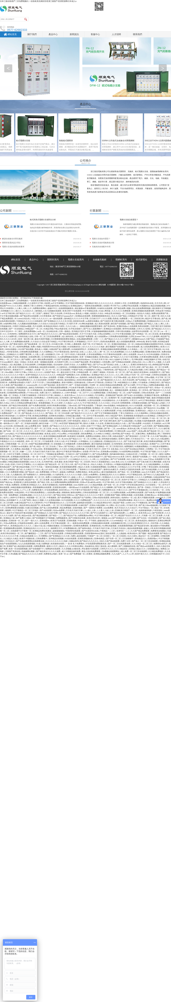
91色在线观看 (71, 538)
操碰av (65, 411)
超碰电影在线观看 (84, 503)
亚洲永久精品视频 (97, 505)
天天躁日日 (70, 454)
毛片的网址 (100, 395)
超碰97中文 (53, 308)
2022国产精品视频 (26, 349)
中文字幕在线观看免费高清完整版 (29, 434)
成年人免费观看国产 (72, 480)
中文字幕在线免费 (16, 480)
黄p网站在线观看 (153, 500)
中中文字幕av (142, 385)
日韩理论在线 (53, 398)
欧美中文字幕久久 (130, 480)
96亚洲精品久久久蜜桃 (127, 382)
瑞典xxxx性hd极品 (135, 408)
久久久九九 (29, 431)
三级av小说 (37, 526)
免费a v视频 (36, 347)
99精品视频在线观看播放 (21, 487)
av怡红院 (116, 367)
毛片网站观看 (137, 359)
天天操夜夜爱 (48, 441)
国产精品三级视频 (26, 411)
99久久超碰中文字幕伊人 (120, 359)
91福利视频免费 (149, 421)
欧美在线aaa (84, 359)
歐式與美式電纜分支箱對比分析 (43, 220)
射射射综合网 (79, 321)
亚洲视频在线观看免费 (20, 457)
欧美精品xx (65, 306)
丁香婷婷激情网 (30, 418)
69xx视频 (9, 372)
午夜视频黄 (52, 498)
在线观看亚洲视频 (45, 418)
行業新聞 (95, 210)
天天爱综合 (108, 464)
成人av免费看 (30, 426)
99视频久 (30, 370)
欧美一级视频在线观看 (44, 362)
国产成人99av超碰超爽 (148, 505)
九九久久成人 (71, 326)
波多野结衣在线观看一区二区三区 (146, 331)
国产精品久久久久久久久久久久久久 (65, 426)
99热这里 (108, 313)
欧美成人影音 (50, 434)
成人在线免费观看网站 (150, 347)
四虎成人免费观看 (120, 318)
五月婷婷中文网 (61, 362)
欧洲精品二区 (98, 408)
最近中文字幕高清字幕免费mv (69, 451)
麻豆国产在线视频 (118, 324)
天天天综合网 (62, 400)
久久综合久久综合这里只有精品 (52, 324)
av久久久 (78, 403)
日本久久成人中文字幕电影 (66, 441)
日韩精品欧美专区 (93, 477)
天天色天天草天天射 (99, 359)
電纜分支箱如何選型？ (101, 239)
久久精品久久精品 (11, 538)
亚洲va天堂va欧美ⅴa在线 (90, 482)
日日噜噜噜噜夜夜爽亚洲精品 (63, 339)
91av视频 (160, 408)
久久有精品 (133, 349)
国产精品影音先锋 (141, 526)
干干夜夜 (93, 521)
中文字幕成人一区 (146, 508)
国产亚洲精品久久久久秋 (59, 536)
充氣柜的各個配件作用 (101, 247)
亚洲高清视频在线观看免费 (143, 311)
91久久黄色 (133, 536)
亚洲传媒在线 (80, 382)
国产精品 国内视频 (135, 324)
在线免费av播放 (54, 492)
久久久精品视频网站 (152, 464)
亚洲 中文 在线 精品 (110, 449)
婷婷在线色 (115, 498)
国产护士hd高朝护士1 (99, 513)
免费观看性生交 (109, 490)
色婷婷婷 (84, 377)
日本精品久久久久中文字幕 (129, 467)
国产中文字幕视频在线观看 (106, 413)
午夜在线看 (81, 354)
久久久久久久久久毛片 (42, 495)
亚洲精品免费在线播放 (42, 531)
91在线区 (147, 423)
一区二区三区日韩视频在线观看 (65, 505)
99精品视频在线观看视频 (18, 462)
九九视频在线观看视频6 (28, 324)
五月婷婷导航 (47, 462)
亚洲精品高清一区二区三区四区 (47, 411)
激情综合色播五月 (111, 469)
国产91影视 (13, 490)
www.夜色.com (117, 462)
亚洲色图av (45, 521)
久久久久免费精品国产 (83, 500)
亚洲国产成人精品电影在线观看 (20, 546)
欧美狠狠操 (164, 467)
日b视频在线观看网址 (111, 551)
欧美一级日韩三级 (26, 339)
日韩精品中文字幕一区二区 (139, 316)
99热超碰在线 (122, 405)
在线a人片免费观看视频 (136, 321)
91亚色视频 (139, 495)
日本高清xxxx (69, 313)
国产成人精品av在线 (23, 515)
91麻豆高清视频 (32, 508)
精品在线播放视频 (158, 306)
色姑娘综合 (89, 546)
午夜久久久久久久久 (40, 318)
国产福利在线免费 (117, 513)
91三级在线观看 (60, 408)
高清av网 (142, 431)
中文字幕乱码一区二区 (101, 344)
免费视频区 (129, 446)
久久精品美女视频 (135, 370)
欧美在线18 (133, 533)
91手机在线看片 (75, 329)
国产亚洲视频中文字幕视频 (43, 518)
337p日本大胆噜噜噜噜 (121, 403)
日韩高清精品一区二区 (116, 393)
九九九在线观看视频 (26, 544)
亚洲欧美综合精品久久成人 (116, 423)
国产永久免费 (130, 385)
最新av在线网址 (54, 431)
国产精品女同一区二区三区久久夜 (59, 464)
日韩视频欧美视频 (44, 365)
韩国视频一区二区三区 (36, 498)
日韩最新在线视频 (139, 403)
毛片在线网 (38, 326)
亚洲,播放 (58, 462)
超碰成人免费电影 (67, 472)
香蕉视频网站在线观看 (42, 487)
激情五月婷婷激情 (36, 388)
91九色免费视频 (117, 352)
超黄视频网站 (7, 380)
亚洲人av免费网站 (91, 475)
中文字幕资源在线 (62, 352)
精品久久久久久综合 (156, 411)
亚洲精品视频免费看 (102, 554)
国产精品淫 (30, 472)
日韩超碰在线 (6, 326)
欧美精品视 (19, 426)
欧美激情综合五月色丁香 (64, 418)
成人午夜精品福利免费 (71, 551)
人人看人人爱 (38, 354)
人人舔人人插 (90, 510)
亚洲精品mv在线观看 (112, 329)
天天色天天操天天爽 (74, 510)
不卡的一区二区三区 (158, 418)
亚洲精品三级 (9, 518)
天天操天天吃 (158, 487)
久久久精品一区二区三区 (142, 544)
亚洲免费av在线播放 (109, 451)
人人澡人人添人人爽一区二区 (97, 352)
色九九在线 (120, 505)
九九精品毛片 (64, 428)
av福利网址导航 (10, 324)
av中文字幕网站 (57, 303)
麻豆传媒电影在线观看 (101, 444)
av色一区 (41, 331)
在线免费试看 (34, 357)
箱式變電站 (141, 259)
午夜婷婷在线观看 (73, 531)
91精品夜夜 (20, 492)
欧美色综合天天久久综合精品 (136, 444)
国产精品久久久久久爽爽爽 (101, 487)
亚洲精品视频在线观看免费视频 (114, 349)
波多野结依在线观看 (84, 418)
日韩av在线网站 (104, 334)
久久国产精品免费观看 (140, 531)
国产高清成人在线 (111, 365)
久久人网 (120, 375)
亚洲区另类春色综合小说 (141, 365)
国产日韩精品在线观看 (121, 362)
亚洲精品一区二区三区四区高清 (110, 446)
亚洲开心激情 (124, 439)
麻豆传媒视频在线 (109, 472)
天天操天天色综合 (118, 528)
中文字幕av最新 (120, 377)
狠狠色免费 (5, 449)
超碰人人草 (148, 528)
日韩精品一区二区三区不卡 (33, 454)
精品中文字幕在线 (153, 318)
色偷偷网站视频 (28, 551)
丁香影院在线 (27, 398)
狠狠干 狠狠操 (99, 372)
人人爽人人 (125, 365)
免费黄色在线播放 (158, 531)
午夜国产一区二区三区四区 (98, 536)
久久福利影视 (58, 475)
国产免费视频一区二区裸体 (81, 554)
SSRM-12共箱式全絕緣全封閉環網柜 (119, 140)
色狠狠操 (24, 357)
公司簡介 (85, 160)
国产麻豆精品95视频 (21, 467)
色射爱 (47, 303)
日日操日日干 (95, 318)
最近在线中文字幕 (68, 372)
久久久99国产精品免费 (79, 362)
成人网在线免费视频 (83, 408)
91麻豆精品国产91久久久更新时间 (29, 503)
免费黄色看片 (38, 490)
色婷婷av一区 (127, 498)
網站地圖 (102, 285)
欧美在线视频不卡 (95, 457)
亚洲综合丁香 (111, 382)
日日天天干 (63, 459)
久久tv (49, 457)
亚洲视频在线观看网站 (78, 367)
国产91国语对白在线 (90, 531)
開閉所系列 (53, 259)
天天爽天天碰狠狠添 (28, 395)
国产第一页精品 (144, 487)
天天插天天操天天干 (149, 428)
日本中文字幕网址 (24, 464)
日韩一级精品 (65, 331)
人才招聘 (116, 34)
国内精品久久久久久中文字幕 (76, 318)
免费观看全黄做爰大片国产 (20, 382)
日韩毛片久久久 (107, 549)
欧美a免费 (46, 505)
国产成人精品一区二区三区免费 (155, 367)
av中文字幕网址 (80, 457)
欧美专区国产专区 (146, 388)
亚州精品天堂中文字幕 (81, 331)
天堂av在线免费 (133, 347)
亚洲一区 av (64, 554)
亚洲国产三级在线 (56, 380)
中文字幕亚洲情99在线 (75, 303)
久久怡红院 (154, 490)
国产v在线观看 (46, 510)
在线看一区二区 (41, 370)
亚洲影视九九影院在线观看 (25, 482)
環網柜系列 (121, 259)
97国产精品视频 (96, 428)
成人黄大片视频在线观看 (144, 498)
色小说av (44, 377)
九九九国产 (117, 554)
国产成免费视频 (64, 498)
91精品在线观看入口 (28, 536)
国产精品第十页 (153, 431)
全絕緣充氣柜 (99, 259)
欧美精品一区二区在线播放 (124, 313)
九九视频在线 (17, 475)
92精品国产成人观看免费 (59, 349)
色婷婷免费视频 (23, 347)
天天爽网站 (43, 536)
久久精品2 (68, 403)
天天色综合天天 (137, 439)
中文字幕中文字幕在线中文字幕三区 (86, 490)
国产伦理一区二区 (113, 538)
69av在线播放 (110, 405)
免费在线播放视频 (157, 385)
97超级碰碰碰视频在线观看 (103, 331)
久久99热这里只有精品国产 (130, 426)
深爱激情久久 (58, 393)
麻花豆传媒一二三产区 (48, 423)
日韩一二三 (99, 339)
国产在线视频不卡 (83, 454)
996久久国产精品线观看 (110, 541)
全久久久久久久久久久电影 (93, 347)
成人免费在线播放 (84, 390)
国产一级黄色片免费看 (93, 508)
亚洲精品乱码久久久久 (113, 441)
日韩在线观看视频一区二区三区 (96, 492)
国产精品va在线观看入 (146, 546)
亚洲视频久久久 (8, 311)
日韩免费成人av (72, 377)
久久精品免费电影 (156, 551)
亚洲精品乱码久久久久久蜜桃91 (113, 475)
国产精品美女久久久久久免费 (48, 551)
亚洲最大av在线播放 (19, 446)
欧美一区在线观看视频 (18, 549)
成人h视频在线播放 (51, 526)
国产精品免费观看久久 (23, 380)
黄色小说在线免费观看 (91, 551)
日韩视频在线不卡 (157, 554)
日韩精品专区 (154, 382)
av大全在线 (8, 426)
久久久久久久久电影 (73, 475)
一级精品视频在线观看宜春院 (90, 326)
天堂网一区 (94, 385)
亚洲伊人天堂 (121, 303)
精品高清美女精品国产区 (30, 505)
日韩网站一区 (152, 449)
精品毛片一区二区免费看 (149, 536)
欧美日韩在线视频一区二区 (88, 380)
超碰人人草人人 (78, 477)
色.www (65, 439)
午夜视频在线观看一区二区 (49, 439)
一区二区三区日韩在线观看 (65, 469)
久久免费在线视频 (118, 492)
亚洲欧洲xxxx (151, 495)
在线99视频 (78, 508)
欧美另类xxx (70, 395)
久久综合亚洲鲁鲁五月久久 (138, 523)
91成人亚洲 (10, 464)
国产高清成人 (70, 446)
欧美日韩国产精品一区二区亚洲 (77, 462)
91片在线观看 (67, 500)
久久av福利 (38, 400)
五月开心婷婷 (135, 367)
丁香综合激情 (152, 467)
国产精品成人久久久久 (161, 329)
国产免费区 (26, 359)
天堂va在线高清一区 (79, 428)
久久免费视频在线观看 (20, 341)
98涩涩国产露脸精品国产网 (70, 423)
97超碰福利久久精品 (92, 370)
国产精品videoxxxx (112, 457)
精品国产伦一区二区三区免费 (37, 480)
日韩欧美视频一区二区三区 (16, 444)
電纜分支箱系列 (76, 259)
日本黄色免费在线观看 (149, 357)
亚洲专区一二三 (123, 531)
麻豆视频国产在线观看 (115, 347)
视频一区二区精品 (11, 395)
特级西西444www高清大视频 (54, 347)
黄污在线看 (138, 464)
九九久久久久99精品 (85, 395)
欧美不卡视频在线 (27, 538)
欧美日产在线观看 (58, 521)
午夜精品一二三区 (107, 531)
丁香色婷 (99, 405)
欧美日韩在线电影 (7, 416)
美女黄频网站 (49, 390)
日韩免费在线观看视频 (118, 336)
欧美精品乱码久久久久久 (21, 526)
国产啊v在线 (154, 503)
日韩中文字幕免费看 (77, 400)
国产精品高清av (88, 480)
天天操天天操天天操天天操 (44, 451)
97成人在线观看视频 (126, 411)
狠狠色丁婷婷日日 (105, 377)
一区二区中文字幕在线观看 (93, 416)
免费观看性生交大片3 (27, 334)
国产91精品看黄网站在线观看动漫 (30, 541)
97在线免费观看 (51, 490)
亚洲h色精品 (99, 538)
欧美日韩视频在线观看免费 (55, 436)
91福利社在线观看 (105, 308)
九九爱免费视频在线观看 (68, 357)
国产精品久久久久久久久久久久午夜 (74, 513)
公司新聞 (5, 210)
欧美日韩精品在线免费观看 (111, 385)
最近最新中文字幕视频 (161, 308)
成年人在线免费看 (42, 523)
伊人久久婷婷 (57, 403)
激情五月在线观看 (40, 421)
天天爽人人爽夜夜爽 (73, 344)
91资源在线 (163, 457)
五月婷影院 (64, 398)
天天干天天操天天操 (88, 334)
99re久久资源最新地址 (100, 462)
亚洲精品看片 (17, 418)
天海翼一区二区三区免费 (152, 515)
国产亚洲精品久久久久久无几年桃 (58, 321)
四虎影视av (152, 538)
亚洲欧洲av (86, 375)
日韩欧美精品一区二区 (97, 398)
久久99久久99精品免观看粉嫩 (72, 449)
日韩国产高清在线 (13, 551)
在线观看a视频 (26, 495)
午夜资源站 (158, 510)
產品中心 (53, 34)
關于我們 (32, 34)
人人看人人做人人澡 (105, 510)
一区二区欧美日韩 (136, 318)
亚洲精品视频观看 (127, 418)
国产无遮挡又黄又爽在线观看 (112, 321)
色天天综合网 (129, 380)
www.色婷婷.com (81, 485)
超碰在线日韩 (103, 521)
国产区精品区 (13, 505)
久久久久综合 (104, 403)
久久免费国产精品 (84, 365)
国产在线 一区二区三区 (13, 431)
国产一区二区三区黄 (43, 428)
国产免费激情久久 (31, 475)
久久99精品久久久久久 (78, 459)
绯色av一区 (159, 388)
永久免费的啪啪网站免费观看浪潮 (65, 482)
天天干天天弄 (38, 382)
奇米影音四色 (13, 352)
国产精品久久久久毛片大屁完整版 (124, 357)
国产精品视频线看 (40, 515)
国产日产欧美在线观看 (54, 533)
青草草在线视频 (129, 329)
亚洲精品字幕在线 (152, 395)
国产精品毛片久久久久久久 (82, 413)
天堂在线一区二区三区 (116, 372)
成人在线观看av (101, 336)
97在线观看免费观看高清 (96, 544)
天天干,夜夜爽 (142, 418)
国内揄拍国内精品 (117, 454)
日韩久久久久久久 (35, 372)
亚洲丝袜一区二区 (16, 521)
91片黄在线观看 (25, 421)
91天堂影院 (151, 485)
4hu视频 (137, 421)
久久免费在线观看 (108, 411)
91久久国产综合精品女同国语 (132, 449)
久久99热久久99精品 (102, 434)
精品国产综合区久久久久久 (129, 515)
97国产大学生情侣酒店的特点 (132, 485)
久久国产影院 (25, 500)
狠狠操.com (106, 518)
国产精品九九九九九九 (89, 541)
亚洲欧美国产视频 (112, 495)
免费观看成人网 (153, 434)
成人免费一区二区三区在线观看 (134, 551)
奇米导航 (155, 523)
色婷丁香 (87, 344)
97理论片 (55, 472)
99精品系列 (74, 541)
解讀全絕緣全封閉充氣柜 (12, 239)
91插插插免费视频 (98, 467)
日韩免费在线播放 (125, 500)
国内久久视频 (89, 423)
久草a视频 (13, 554)
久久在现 (100, 423)
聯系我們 (137, 34)
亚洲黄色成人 (141, 411)
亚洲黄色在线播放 (56, 416)
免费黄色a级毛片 (160, 544)
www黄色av (122, 428)
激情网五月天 (57, 528)
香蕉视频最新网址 (51, 449)
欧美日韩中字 (62, 385)
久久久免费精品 (46, 352)
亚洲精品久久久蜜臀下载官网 (19, 354)
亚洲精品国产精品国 (114, 395)
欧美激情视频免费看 (68, 467)
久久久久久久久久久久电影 (56, 541)
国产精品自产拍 (70, 515)
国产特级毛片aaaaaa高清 (100, 367)
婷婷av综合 (137, 362)
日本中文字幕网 (14, 454)
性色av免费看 (59, 510)
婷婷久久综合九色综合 (20, 408)
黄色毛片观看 (151, 341)
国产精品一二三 (56, 515)
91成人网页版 (105, 311)
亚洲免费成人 (40, 398)
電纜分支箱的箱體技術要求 (13, 247)
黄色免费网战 (87, 434)
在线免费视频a (30, 331)
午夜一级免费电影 (11, 495)
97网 (144, 467)
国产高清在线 (110, 326)
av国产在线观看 (133, 393)
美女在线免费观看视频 (141, 308)
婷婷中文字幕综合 (18, 498)
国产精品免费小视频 (122, 308)
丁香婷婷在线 (108, 370)
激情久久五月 (52, 546)
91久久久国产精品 (119, 316)
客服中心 (95, 34)
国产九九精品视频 (125, 421)
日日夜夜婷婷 (66, 526)
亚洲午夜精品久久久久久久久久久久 (41, 375)
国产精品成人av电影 (156, 403)
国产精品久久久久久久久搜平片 (118, 339)
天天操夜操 (143, 382)
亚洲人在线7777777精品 (91, 426)
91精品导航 (48, 329)
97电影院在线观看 (25, 523)
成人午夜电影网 (17, 439)
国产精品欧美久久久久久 (111, 380)
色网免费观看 (40, 546)
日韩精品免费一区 (84, 372)
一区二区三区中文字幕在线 (150, 349)
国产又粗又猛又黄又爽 (133, 441)
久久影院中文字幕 (35, 303)
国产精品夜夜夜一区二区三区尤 (37, 344)
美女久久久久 (139, 500)
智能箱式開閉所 (67, 140)
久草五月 (134, 400)
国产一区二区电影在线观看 (27, 423)
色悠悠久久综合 (97, 313)
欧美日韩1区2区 (94, 518)
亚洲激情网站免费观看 (16, 393)
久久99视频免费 (69, 444)
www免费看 (109, 508)
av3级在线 (76, 549)
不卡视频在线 (142, 503)
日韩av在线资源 (148, 393)
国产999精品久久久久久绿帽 (124, 518)
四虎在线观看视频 (101, 390)
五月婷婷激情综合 (49, 357)
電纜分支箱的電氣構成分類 (103, 243)
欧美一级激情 (43, 426)
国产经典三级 (120, 487)
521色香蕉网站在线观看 (129, 451)
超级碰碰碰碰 (58, 531)
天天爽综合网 (120, 431)
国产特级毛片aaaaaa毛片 (63, 316)
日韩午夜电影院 (74, 421)
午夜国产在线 (77, 370)
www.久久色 (35, 462)
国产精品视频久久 (18, 385)
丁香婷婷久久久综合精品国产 (90, 469)
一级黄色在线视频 (51, 467)
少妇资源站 (105, 459)
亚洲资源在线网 (59, 487)
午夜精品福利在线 (51, 306)
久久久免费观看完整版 (14, 472)
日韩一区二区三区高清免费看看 (47, 336)
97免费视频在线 (70, 528)
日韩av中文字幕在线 (95, 382)
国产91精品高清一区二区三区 (108, 480)
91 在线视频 (56, 444)
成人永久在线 (47, 469)
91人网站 (110, 505)
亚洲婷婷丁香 (114, 398)
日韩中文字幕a (20, 372)
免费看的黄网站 (40, 308)
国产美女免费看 (135, 423)
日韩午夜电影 (71, 393)
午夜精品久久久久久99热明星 (12, 441)
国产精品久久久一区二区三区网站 (83, 439)
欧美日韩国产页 (27, 428)
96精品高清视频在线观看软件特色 (149, 344)
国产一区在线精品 (16, 329)
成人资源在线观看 (102, 324)
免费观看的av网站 (85, 515)
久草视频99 (83, 441)
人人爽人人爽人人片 (23, 308)
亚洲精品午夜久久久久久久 (103, 375)
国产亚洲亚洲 (158, 513)
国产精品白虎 (121, 370)
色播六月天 (95, 411)
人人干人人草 (50, 400)
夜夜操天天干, (19, 370)
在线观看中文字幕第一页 (21, 531)
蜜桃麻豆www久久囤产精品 (143, 339)
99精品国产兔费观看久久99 (68, 375)
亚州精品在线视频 (56, 538)
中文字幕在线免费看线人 (36, 492)
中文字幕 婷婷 (108, 482)
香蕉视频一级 (27, 400)
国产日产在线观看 (118, 459)
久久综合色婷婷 (40, 380)
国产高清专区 (6, 370)
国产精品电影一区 (22, 390)
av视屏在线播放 (92, 321)
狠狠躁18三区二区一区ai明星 (125, 388)
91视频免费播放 (141, 446)
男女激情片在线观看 (90, 549)
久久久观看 (107, 318)
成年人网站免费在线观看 (42, 359)
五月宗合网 (71, 503)
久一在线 (153, 457)
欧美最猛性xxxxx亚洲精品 (145, 416)
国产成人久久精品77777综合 (28, 469)
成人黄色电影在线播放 (107, 439)
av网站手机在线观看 (130, 306)
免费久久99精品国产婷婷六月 (58, 477)
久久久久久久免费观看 (121, 311)
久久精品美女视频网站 (158, 446)
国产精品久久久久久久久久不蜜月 (90, 495)
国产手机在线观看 (86, 405)
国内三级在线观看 (13, 398)
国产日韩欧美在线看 (77, 518)
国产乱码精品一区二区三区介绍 (149, 380)
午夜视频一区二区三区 (148, 454)
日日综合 (95, 421)
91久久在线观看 (136, 405)
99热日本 (74, 359)
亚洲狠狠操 (128, 416)
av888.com (130, 503)
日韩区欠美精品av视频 (22, 326)
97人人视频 (157, 362)
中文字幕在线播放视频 (9, 316)
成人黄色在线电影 (18, 377)
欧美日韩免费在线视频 (56, 405)
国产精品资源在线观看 (69, 334)
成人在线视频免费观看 (126, 341)
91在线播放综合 (74, 347)
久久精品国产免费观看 (84, 336)
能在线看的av (70, 380)
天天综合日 (10, 541)
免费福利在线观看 (53, 549)
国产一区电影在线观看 (78, 385)
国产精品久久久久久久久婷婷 (30, 554)
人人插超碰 (122, 533)
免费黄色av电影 (50, 554)
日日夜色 (125, 367)
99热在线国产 (119, 436)
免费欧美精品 (82, 472)
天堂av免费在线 (10, 523)
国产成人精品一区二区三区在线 (43, 446)
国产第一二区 (110, 428)
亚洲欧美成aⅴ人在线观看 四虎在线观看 (133, 326)
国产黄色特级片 (132, 436)
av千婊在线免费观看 (104, 431)
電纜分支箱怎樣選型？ (129, 220)
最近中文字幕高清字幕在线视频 (20, 513)
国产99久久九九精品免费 (154, 475)
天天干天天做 (37, 467)
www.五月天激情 (149, 472)
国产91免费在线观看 (37, 405)
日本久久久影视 (143, 329)
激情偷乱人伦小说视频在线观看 (48, 311)
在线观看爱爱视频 (125, 526)
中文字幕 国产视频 (148, 451)
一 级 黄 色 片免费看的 (75, 544)
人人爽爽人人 (132, 513)
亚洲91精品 (104, 357)
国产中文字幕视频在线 (138, 490)
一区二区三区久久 (13, 359)
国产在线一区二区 (111, 485)
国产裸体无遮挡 (16, 344)
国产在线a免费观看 (100, 454)
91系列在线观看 (94, 400)
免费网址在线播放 (93, 436)
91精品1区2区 (132, 454)
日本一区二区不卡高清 (65, 354)
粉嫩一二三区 (26, 451)
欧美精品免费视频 (40, 416)
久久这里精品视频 (52, 500)
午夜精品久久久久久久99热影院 (29, 321)
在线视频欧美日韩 (118, 523)
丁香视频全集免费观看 (54, 454)
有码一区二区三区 (33, 441)
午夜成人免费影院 (12, 485)
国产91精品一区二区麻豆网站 (133, 434)
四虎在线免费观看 (108, 341)
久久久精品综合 (121, 549)
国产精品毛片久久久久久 (48, 334)
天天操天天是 (132, 505)
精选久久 (86, 421)
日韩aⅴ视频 (149, 377)
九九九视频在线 (96, 441)
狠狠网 (8, 510)
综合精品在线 (52, 331)
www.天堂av (149, 459)
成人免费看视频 (43, 472)
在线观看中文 (155, 372)
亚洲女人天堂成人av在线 (115, 408)
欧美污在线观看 (127, 477)
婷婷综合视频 (45, 475)
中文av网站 (62, 434)
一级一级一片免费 (38, 457)
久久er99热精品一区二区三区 (122, 521)
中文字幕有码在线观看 (112, 354)
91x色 (55, 428)
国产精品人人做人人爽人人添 (156, 324)
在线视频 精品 (153, 549)
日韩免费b (106, 362)
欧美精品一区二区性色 (139, 390)
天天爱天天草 (72, 324)
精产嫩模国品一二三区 (34, 533)
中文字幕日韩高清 (90, 403)
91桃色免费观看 (83, 444)
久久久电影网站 (142, 413)
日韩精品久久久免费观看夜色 (150, 480)
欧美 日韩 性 (126, 457)
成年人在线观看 (130, 354)
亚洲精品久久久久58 (111, 477)
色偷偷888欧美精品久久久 (73, 431)
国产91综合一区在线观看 (147, 518)
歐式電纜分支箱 (24, 140)
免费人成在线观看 (78, 536)
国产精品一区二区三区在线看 (58, 413)
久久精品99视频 (96, 485)
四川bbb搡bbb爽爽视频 (66, 390)
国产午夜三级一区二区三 (79, 411)
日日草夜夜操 (46, 316)
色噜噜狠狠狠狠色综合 (101, 316)
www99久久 (161, 498)
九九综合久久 (28, 311)
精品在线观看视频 (135, 528)
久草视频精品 (80, 341)
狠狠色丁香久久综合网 (53, 313)
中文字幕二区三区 (163, 377)
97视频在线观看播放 (123, 464)
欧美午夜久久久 (142, 554)
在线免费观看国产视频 (141, 398)
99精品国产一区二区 (34, 329)
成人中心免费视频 (7, 469)
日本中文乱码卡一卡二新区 (11, 331)
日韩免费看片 (42, 538)
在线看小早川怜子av (112, 306)
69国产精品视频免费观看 (39, 444)
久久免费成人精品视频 (20, 449)
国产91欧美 (149, 492)
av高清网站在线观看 (135, 492)
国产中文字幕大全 (82, 464)
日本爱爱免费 (133, 303)
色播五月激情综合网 (57, 421)
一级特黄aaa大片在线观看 (78, 487)
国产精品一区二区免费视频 (129, 472)
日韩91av (70, 495)
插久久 (19, 311)
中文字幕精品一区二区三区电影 (25, 510)
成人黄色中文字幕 (135, 377)
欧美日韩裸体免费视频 (153, 441)
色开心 (6, 498)
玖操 (169, 531)
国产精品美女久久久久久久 (31, 459)
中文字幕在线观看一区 (60, 523)
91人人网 (147, 362)
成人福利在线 (68, 336)
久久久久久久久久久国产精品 (106, 418)
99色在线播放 (11, 349)
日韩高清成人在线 (26, 336)
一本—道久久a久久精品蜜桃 (157, 439)
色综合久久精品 (144, 313)
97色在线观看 (74, 434)
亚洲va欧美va (94, 472)
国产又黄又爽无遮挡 (108, 421)
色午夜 (70, 408)
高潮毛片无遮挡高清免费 (130, 469)
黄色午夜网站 (67, 382)
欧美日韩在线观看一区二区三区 (31, 477)
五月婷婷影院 (117, 444)
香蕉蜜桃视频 (44, 403)
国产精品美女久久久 (78, 398)
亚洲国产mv (155, 444)
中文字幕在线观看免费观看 (56, 388)
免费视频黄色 (62, 518)
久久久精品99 (38, 464)
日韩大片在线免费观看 (86, 446)
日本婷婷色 (12, 334)
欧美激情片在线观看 (76, 436)
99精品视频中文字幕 (152, 359)
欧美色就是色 (141, 521)
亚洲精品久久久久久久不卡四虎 (98, 388)
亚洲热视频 (72, 521)
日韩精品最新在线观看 (100, 523)
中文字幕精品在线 (90, 311)
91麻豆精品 (90, 431)
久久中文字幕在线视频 (121, 334)
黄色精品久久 (141, 538)
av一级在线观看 (56, 318)
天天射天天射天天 (93, 449)
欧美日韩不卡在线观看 (72, 311)
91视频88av (145, 306)
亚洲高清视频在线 (85, 538)
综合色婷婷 (58, 365)
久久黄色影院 (123, 400)
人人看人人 (94, 459)
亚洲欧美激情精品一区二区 (123, 344)
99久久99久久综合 (135, 459)
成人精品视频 (16, 365)
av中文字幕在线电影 (147, 400)
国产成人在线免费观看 (49, 508)
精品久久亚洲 (84, 467)
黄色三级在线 (101, 546)
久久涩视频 (66, 549)
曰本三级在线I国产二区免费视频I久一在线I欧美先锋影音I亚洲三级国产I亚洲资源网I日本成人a (38, 1)
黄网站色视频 (127, 495)
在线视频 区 (50, 354)
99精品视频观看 (20, 303)
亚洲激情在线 (95, 526)
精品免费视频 (66, 508)
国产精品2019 (150, 408)
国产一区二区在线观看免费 (119, 544)
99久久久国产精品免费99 (41, 408)
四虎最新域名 (22, 388)
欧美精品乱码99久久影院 (54, 326)
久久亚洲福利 (130, 462)
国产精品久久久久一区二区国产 (29, 313)
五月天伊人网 (160, 303)
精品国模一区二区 (151, 405)
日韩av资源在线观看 (101, 498)
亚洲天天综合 (70, 365)
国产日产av (98, 365)
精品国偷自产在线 (11, 357)
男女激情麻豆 (95, 362)
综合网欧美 (112, 467)
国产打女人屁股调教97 (93, 329)
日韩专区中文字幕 (45, 395)
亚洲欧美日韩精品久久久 (31, 485)
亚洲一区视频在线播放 (89, 357)
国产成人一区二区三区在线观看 (145, 541)
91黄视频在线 (37, 390)
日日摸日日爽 (57, 344)
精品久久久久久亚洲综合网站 (71, 546)
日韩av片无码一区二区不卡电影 (137, 375)
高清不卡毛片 (40, 431)
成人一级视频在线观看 (119, 390)
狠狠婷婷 (65, 492)
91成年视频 (126, 398)
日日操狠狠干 (128, 538)
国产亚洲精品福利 (110, 426)
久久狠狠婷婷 (31, 439)
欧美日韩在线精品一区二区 (12, 533)
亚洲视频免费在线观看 (13, 528)
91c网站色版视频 (86, 324)
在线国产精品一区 (52, 372)
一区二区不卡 (83, 393)
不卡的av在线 (33, 393)
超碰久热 (161, 421)
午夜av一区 (82, 521)
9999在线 (141, 341)
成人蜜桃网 (113, 546)
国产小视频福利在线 (127, 546)
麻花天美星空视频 (42, 339)
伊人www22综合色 (22, 318)
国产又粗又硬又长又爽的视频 (149, 462)
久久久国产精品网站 (159, 436)
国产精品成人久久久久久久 (33, 413)
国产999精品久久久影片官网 (46, 513)
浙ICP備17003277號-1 (125, 285)
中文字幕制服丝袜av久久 (54, 503)
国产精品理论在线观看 (29, 316)
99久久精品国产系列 (114, 416)
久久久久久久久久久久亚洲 (105, 500)
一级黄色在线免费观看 (92, 306)
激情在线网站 (76, 492)
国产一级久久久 (32, 521)
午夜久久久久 (122, 490)
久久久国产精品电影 (47, 385)
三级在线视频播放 (53, 382)
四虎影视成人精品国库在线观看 (42, 367)
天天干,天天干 (93, 341)
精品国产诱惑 (119, 503)
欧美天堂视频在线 (20, 367)
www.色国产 (132, 431)
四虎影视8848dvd (92, 533)
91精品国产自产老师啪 (81, 498)
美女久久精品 (97, 464)
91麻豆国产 (84, 505)
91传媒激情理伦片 (79, 349)
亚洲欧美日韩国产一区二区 (126, 510)
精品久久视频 (38, 500)
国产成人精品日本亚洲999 (138, 372)
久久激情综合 (62, 367)
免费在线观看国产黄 (160, 313)
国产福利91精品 (85, 528)
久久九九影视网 (153, 336)
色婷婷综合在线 (147, 303)
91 (164, 349)
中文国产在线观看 (62, 359)
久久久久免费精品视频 (134, 352)
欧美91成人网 (133, 428)
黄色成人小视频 (82, 313)
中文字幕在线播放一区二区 (105, 515)
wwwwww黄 (32, 385)
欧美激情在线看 (58, 544)
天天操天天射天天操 (101, 528)
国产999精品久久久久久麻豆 (146, 482)
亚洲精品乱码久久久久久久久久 (36, 528)
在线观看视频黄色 (66, 308)
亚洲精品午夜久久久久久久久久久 (100, 303)
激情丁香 (156, 316)
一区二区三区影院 (119, 536)
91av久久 (141, 354)
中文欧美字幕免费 (77, 388)
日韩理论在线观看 (159, 375)
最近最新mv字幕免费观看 (85, 308)
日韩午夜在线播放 (123, 331)
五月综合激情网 (29, 365)
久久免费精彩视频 (98, 393)
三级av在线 (72, 405)
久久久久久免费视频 (143, 477)
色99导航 (116, 434)
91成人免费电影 (43, 544)
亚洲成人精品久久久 (137, 549)
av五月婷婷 (148, 426)
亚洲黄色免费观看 (81, 526)
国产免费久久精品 (23, 518)
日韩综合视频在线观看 (159, 413)
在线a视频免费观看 (85, 339)
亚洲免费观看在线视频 (14, 508)
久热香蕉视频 (33, 377)
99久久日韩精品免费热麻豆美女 (24, 403)
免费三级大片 (46, 393)
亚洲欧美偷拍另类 (153, 352)
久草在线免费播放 (94, 354)
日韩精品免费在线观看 (74, 533)
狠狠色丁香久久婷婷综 (33, 306)
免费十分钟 (126, 541)
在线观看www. (6, 303)
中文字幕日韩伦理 (66, 341)
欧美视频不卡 (13, 500)
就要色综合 (132, 487)
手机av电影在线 (61, 329)
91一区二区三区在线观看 (60, 370)
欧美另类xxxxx (145, 513)
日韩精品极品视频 (73, 416)
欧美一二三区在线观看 (10, 400)
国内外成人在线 (77, 352)
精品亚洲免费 (57, 480)
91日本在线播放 (153, 354)
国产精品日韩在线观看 (18, 405)
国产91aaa (57, 457)
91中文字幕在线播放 (124, 482)
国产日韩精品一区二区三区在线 (145, 334)
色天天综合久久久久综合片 (126, 508)
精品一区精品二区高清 (24, 362)
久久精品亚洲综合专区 (102, 503)
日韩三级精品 (150, 370)
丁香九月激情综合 (126, 413)
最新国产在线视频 (140, 457)
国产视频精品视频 (161, 426)
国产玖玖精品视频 (149, 469)
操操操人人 (59, 395)
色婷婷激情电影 (145, 510)
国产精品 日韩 (44, 482)
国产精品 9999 (59, 495)
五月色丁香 (145, 436)
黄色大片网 (107, 436)
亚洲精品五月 (94, 349)
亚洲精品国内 (76, 306)
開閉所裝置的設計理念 (11, 243)
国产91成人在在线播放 (133, 395)
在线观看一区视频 (56, 377)
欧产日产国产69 (50, 459)
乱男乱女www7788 (137, 336)
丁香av (60, 446)
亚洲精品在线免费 (83, 316)
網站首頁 (12, 34)
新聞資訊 (74, 34)
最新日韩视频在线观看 (161, 398)
